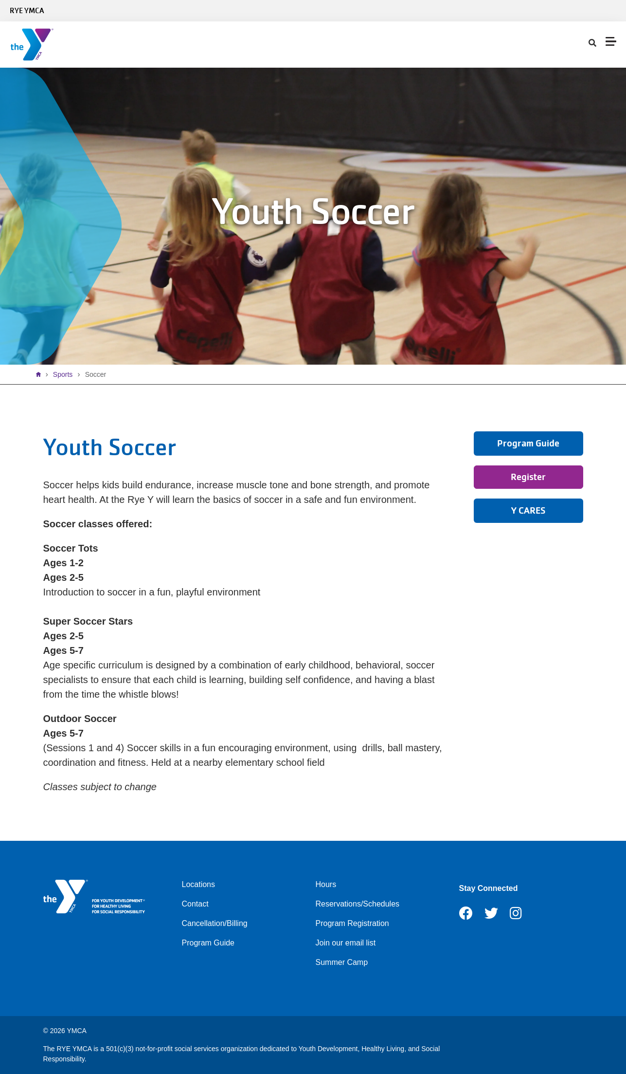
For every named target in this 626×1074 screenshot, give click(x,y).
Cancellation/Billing (215, 923)
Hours (326, 884)
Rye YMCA (27, 11)
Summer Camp (342, 962)
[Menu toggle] (611, 41)
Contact (195, 904)
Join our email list (346, 943)
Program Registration (352, 923)
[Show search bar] (592, 43)
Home (41, 374)
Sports (62, 374)
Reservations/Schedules (358, 904)
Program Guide (208, 943)
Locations (198, 884)
